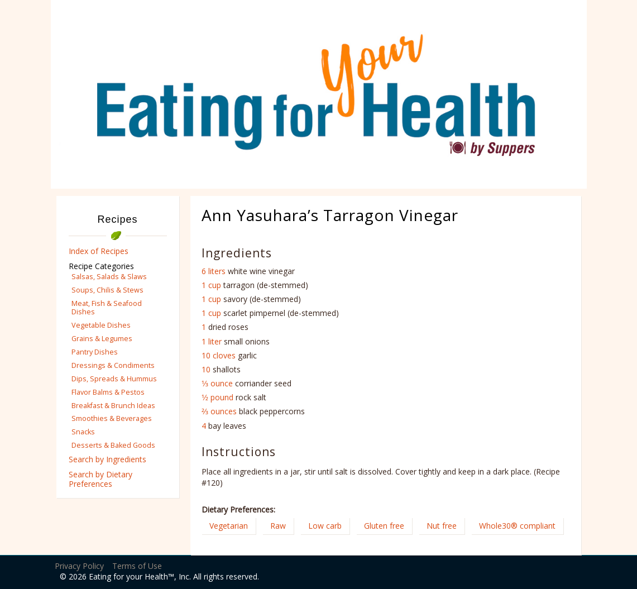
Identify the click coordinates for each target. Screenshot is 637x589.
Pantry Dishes (94, 352)
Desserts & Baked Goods (113, 445)
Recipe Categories (101, 266)
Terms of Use (137, 566)
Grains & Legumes (101, 338)
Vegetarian (228, 525)
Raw (278, 525)
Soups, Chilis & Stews (107, 290)
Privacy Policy (79, 566)
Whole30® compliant (517, 525)
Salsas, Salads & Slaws (109, 276)
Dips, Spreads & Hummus (114, 379)
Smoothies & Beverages (111, 418)
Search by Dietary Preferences (100, 479)
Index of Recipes (98, 251)
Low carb (325, 525)
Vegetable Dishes (101, 325)
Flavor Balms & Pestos (108, 392)
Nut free (442, 525)
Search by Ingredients (107, 459)
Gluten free (384, 525)
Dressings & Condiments (113, 365)
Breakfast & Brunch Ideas (113, 405)
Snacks (83, 432)
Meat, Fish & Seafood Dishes (106, 308)
